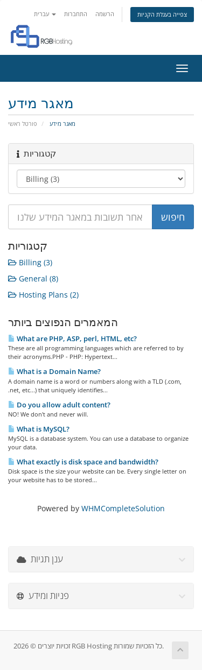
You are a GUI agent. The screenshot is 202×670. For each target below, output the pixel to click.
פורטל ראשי (22, 123)
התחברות (75, 14)
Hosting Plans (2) (43, 295)
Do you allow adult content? (59, 405)
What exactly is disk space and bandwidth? (83, 462)
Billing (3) (30, 262)
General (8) (33, 278)
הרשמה (104, 14)
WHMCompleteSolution (123, 508)
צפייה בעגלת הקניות (162, 14)
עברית (45, 14)
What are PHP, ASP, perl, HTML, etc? (72, 338)
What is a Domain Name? (54, 371)
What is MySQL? (38, 429)
